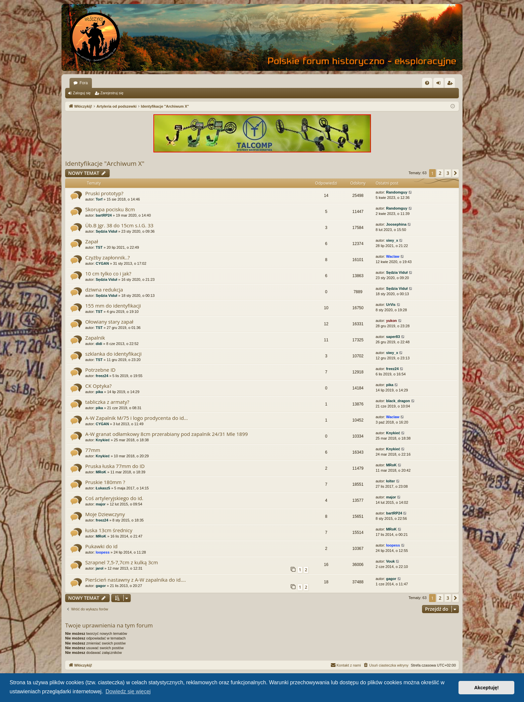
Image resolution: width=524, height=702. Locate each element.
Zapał (91, 241)
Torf (99, 199)
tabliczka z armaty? (107, 401)
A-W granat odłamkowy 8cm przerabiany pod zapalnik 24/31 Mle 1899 (166, 434)
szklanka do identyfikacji (113, 353)
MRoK (101, 472)
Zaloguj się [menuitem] (439, 84)
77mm (92, 450)
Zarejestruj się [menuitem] (451, 84)
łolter (390, 481)
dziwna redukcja (104, 289)
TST (99, 247)
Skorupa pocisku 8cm (110, 209)
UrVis (391, 305)
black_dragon (398, 401)
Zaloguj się (82, 93)
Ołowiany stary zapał (109, 321)
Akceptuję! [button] (486, 687)
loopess (103, 552)
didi (99, 344)
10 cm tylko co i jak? (108, 273)
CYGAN (102, 263)
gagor (101, 586)
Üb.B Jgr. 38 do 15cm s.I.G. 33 (119, 225)
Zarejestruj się (111, 93)
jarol (99, 568)
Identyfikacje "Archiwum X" (104, 163)
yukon (391, 321)
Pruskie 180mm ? (105, 482)
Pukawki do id (101, 546)
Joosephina (396, 224)
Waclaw (392, 256)
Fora (84, 83)
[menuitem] (427, 83)
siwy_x (392, 240)
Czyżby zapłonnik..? (107, 257)
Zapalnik (95, 337)
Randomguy (396, 192)
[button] (455, 173)
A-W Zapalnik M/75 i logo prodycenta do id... (136, 418)
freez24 (102, 376)
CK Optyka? (98, 385)
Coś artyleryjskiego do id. (114, 498)
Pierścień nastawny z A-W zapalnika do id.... (135, 579)
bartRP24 (104, 215)
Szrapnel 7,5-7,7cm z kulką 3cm (121, 562)
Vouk (390, 561)
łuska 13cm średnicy (108, 530)
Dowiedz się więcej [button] (128, 691)
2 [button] (440, 173)
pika (99, 392)
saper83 (393, 337)
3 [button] (447, 173)
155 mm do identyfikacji (113, 305)
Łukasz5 (103, 488)
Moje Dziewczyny (105, 514)
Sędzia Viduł (106, 231)
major (101, 504)
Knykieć (103, 440)
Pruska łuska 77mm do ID (115, 466)
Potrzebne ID (100, 369)
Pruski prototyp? (104, 193)
